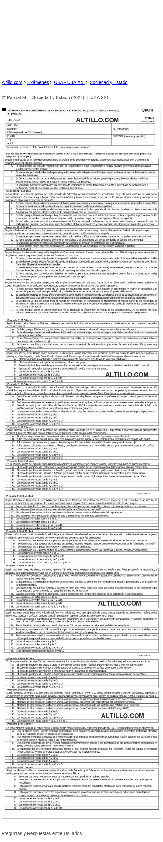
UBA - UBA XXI (69, 82)
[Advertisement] (81, 37)
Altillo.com (12, 82)
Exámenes (38, 82)
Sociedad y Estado (109, 82)
